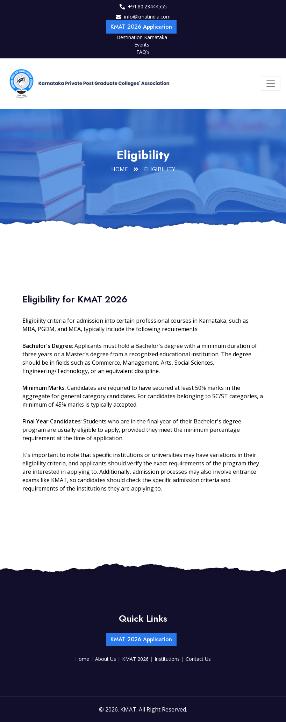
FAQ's (143, 52)
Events (141, 44)
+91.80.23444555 (147, 6)
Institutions (168, 659)
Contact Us (198, 659)
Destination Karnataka (141, 37)
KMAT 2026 (136, 659)
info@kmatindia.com (147, 16)
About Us (106, 659)
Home (119, 169)
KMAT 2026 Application (141, 27)
